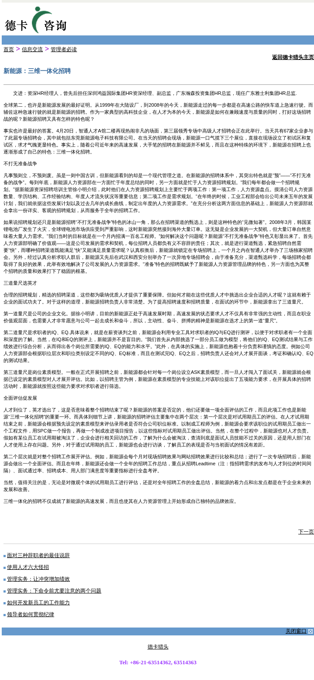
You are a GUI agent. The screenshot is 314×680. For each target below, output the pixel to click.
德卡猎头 (158, 647)
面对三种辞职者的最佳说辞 (38, 555)
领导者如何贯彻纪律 (30, 614)
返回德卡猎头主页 (293, 57)
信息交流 (32, 49)
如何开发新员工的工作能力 (38, 603)
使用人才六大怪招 (28, 567)
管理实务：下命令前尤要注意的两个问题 (54, 591)
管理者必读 (64, 49)
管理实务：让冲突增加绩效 (38, 579)
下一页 (306, 532)
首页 (8, 49)
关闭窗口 (296, 631)
